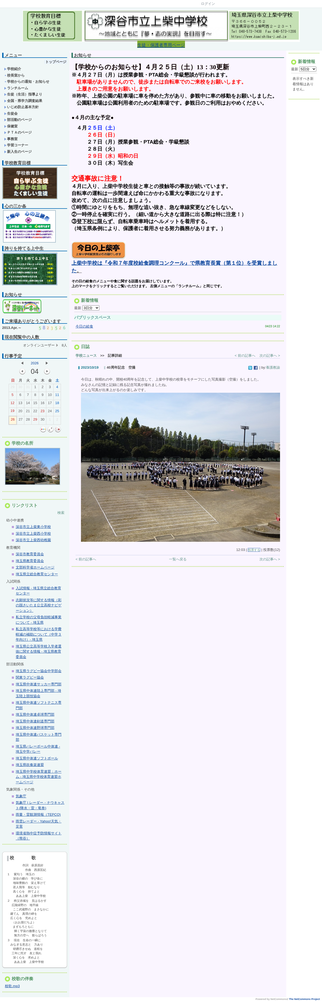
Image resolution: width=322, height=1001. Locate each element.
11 (57, 396)
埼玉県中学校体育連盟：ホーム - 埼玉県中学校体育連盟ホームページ (38, 776)
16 (42, 404)
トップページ (55, 62)
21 (28, 412)
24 (50, 412)
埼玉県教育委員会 (30, 561)
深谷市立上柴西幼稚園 (33, 540)
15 (35, 404)
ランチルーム (16, 88)
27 (20, 420)
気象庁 (21, 796)
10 (50, 396)
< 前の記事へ (245, 361)
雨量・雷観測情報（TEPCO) (38, 814)
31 (28, 388)
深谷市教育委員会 (30, 554)
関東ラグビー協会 (30, 677)
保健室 (11, 126)
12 (12, 404)
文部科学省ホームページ (35, 567)
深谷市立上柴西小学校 (33, 533)
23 (42, 412)
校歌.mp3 (12, 986)
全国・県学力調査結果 (23, 101)
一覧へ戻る (178, 564)
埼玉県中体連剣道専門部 (35, 721)
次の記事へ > (269, 361)
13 (20, 404)
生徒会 (11, 113)
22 (35, 412)
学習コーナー (16, 145)
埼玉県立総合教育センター (37, 574)
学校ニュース (86, 361)
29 (12, 388)
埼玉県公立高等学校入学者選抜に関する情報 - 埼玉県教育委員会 (38, 651)
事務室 (11, 139)
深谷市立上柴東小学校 (33, 527)
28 (28, 420)
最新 (86, 313)
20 (20, 412)
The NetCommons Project (304, 999)
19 (12, 412)
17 (50, 404)
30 (20, 388)
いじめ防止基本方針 (21, 107)
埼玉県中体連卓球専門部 (35, 714)
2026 (35, 363)
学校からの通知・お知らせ (26, 82)
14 (28, 404)
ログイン (208, 4)
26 (13, 420)
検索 (60, 513)
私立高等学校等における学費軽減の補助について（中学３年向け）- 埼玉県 (38, 634)
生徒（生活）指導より (23, 94)
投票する (254, 555)
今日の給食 (84, 331)
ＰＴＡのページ (18, 132)
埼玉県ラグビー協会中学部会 (38, 671)
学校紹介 (12, 69)
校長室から (14, 75)
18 (57, 404)
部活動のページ (18, 120)
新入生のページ (18, 152)
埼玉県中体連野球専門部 (35, 728)
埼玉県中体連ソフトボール (37, 758)
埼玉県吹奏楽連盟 (30, 765)
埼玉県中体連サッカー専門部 (38, 684)
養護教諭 (273, 373)
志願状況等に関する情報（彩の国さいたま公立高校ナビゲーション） (38, 605)
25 (57, 412)
